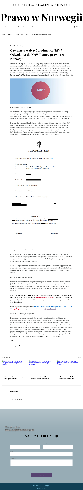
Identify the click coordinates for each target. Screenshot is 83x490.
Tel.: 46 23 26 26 (12, 427)
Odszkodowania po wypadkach (41, 34)
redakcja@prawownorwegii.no (19, 429)
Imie (11, 444)
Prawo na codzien (7, 34)
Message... (13, 458)
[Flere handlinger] (72, 46)
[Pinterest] (79, 27)
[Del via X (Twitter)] (15, 346)
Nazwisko (45, 444)
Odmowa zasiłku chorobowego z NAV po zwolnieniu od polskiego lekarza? (14, 378)
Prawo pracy (19, 34)
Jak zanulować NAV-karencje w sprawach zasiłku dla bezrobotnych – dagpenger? (68, 378)
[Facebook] (72, 27)
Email (11, 451)
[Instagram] (74, 27)
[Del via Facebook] (11, 346)
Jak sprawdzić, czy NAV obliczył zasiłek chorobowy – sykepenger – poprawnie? (40, 378)
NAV (27, 34)
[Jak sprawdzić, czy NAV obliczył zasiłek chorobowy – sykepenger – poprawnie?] (41, 367)
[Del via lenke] (19, 346)
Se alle (79, 357)
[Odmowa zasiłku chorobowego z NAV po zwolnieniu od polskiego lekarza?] (14, 367)
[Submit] (41, 475)
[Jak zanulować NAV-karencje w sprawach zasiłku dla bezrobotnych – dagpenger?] (69, 367)
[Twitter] (77, 27)
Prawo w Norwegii (41, 17)
